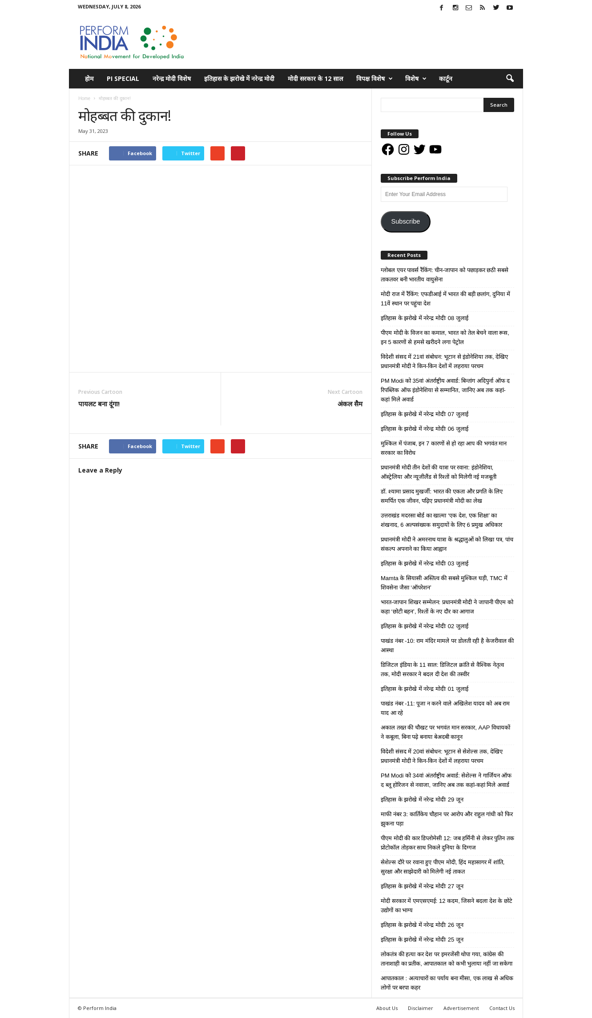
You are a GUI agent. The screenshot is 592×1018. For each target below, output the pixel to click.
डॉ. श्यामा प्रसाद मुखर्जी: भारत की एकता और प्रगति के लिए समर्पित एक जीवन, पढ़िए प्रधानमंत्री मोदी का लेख (442, 496)
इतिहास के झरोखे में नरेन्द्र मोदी (239, 78)
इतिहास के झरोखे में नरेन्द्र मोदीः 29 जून (422, 799)
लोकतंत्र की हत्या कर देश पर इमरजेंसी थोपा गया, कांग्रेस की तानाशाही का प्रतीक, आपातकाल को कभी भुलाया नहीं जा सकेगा (446, 959)
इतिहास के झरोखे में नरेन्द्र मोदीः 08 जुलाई (424, 318)
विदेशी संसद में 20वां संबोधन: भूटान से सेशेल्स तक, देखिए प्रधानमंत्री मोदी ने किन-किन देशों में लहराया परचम (442, 756)
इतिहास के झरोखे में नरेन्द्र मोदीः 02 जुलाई (424, 626)
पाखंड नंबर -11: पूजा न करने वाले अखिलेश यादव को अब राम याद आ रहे (445, 708)
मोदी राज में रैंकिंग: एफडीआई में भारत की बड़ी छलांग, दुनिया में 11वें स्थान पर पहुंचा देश (445, 299)
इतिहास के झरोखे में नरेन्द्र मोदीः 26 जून (422, 925)
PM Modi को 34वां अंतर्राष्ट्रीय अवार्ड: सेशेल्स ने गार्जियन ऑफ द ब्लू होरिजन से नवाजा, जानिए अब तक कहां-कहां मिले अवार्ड (446, 780)
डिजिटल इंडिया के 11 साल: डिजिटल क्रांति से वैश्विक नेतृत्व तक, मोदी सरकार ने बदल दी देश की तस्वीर (442, 669)
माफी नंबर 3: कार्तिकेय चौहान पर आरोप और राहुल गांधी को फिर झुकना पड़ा (447, 819)
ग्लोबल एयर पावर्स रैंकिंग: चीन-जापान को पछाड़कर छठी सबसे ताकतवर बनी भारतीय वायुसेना (444, 275)
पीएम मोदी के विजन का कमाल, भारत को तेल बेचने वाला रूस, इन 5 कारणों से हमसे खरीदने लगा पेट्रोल (445, 337)
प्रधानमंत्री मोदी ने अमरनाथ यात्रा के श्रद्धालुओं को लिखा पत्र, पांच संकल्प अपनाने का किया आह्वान (447, 544)
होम (89, 78)
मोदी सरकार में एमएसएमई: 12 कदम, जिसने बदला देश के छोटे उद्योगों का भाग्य (446, 906)
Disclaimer (420, 1008)
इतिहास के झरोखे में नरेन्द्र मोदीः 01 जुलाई (424, 688)
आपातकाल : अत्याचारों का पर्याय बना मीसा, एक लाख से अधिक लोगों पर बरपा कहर (447, 983)
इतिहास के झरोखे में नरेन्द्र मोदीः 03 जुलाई (424, 563)
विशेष (416, 78)
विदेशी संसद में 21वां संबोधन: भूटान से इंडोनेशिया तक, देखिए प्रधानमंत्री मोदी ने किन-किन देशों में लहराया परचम (444, 361)
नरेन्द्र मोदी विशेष (172, 78)
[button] (510, 78)
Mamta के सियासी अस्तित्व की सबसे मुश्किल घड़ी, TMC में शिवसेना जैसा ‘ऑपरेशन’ (444, 583)
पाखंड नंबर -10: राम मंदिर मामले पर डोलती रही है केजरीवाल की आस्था (447, 645)
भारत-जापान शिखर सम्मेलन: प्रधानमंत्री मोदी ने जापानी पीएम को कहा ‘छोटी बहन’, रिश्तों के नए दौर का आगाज (447, 607)
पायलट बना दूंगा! (99, 403)
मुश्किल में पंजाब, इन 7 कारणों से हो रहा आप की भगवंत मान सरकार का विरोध (444, 448)
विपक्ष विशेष (374, 78)
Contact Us (502, 1008)
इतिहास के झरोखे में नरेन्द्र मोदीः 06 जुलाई (424, 428)
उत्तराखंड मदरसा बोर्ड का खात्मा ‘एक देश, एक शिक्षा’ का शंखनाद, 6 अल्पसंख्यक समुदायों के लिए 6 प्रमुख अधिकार (441, 520)
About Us (387, 1008)
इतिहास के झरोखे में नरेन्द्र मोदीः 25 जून (422, 939)
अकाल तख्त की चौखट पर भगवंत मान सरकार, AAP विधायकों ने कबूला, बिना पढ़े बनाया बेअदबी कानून (445, 732)
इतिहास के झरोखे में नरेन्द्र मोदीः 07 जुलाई (424, 414)
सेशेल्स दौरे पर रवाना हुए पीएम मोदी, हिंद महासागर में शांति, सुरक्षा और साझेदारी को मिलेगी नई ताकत (442, 867)
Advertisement (461, 1008)
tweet (308, 447)
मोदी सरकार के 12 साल (315, 78)
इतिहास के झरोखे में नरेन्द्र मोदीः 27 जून (422, 886)
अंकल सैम (350, 403)
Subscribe (405, 221)
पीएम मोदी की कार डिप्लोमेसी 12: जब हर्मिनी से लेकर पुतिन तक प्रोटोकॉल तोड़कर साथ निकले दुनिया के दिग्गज (447, 843)
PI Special (123, 78)
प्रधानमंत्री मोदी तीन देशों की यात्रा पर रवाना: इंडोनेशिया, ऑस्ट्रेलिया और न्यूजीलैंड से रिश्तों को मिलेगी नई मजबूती (438, 472)
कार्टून (445, 78)
